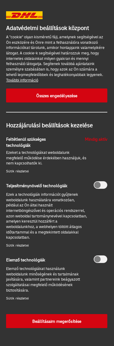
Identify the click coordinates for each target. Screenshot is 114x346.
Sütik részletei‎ (17, 171)
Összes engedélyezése (57, 95)
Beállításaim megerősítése (56, 321)
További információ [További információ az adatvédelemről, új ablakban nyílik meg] (22, 80)
